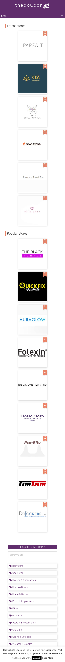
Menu (4, 16)
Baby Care (16, 565)
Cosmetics (16, 573)
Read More (47, 658)
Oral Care (15, 629)
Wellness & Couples (20, 644)
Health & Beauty (18, 587)
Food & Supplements (21, 601)
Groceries (15, 615)
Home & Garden (19, 594)
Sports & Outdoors (20, 636)
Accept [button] (36, 658)
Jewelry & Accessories (22, 622)
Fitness (14, 608)
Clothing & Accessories (22, 580)
